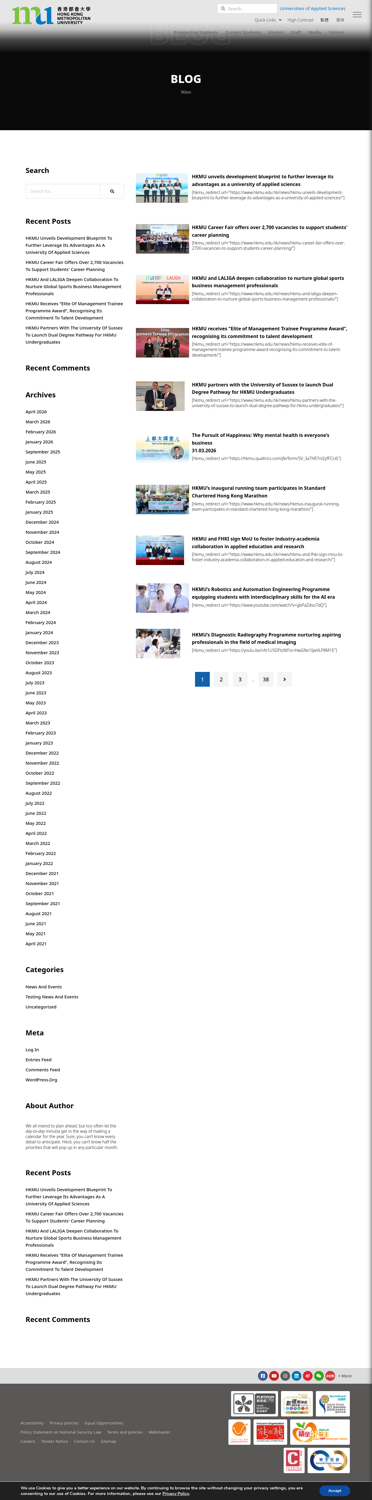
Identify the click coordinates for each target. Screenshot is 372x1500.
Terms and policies (125, 1432)
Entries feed (39, 1059)
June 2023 (36, 693)
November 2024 (42, 532)
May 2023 (36, 703)
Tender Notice (54, 1441)
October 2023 (40, 662)
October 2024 (40, 542)
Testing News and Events (52, 997)
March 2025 (38, 492)
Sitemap (108, 1441)
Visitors (337, 32)
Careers (28, 1441)
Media (314, 32)
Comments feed (43, 1070)
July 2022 (35, 803)
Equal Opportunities (104, 1423)
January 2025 (39, 512)
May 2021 (36, 933)
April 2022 (36, 833)
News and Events (44, 987)
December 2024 (42, 522)
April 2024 (36, 602)
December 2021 (42, 873)
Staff (296, 32)
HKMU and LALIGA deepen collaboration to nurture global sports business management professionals (73, 286)
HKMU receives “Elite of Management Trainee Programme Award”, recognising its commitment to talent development (74, 311)
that (47, 1147)
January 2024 (39, 632)
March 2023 (38, 723)
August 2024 (39, 562)
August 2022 (39, 793)
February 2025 (41, 502)
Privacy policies (64, 1423)
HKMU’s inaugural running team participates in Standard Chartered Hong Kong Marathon (259, 492)
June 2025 (36, 462)
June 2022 (36, 813)
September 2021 (43, 903)
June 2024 (36, 582)
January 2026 (39, 442)
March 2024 (38, 612)
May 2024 (36, 592)
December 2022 (42, 753)
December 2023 (42, 642)
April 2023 (36, 713)
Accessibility (32, 1423)
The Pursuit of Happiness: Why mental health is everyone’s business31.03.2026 (260, 442)
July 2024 (35, 572)
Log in (32, 1049)
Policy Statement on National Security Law (61, 1432)
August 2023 (39, 672)
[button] (357, 14)
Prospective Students (196, 32)
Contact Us (84, 1441)
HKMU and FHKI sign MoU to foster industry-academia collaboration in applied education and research (256, 543)
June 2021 (36, 923)
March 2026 (38, 422)
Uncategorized (41, 1007)
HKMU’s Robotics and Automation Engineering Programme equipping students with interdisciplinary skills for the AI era (263, 593)
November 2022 (42, 763)
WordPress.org (41, 1080)
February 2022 (41, 853)
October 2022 (40, 773)
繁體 (324, 20)
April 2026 (36, 411)
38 (266, 679)
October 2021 (40, 893)
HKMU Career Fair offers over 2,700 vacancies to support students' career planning (75, 265)
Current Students (243, 32)
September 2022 (43, 783)
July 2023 (35, 682)
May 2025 (36, 472)
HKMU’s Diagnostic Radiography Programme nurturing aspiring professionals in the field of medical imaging (266, 638)
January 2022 (39, 863)
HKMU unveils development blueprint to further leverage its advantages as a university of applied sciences (69, 245)
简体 (340, 20)
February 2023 (41, 733)
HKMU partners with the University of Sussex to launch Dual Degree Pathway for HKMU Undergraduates (74, 335)
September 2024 (43, 552)
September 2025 (43, 452)
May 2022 (36, 823)
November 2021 (42, 883)
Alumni (276, 32)
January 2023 (39, 743)
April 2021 (36, 943)
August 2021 (39, 913)
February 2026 (41, 432)
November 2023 (42, 652)
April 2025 (36, 482)
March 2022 (38, 843)
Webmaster (159, 1432)
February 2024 (41, 622)
